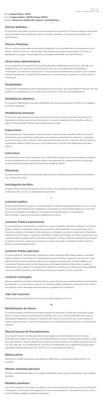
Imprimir (96, 9)
